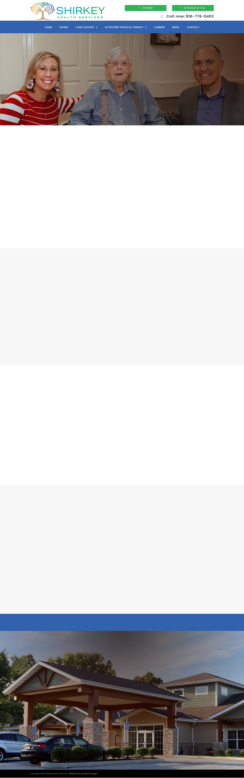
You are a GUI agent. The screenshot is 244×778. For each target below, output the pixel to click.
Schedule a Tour (195, 8)
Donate (148, 8)
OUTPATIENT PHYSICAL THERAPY (124, 27)
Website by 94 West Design (83, 774)
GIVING (63, 27)
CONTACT (193, 27)
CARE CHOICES (85, 27)
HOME (48, 27)
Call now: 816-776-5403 (188, 17)
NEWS (175, 27)
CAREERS (159, 27)
